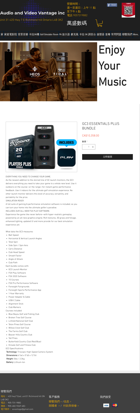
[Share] (112, 5)
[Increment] (93, 146)
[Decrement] (84, 146)
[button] (99, 23)
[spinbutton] (88, 146)
